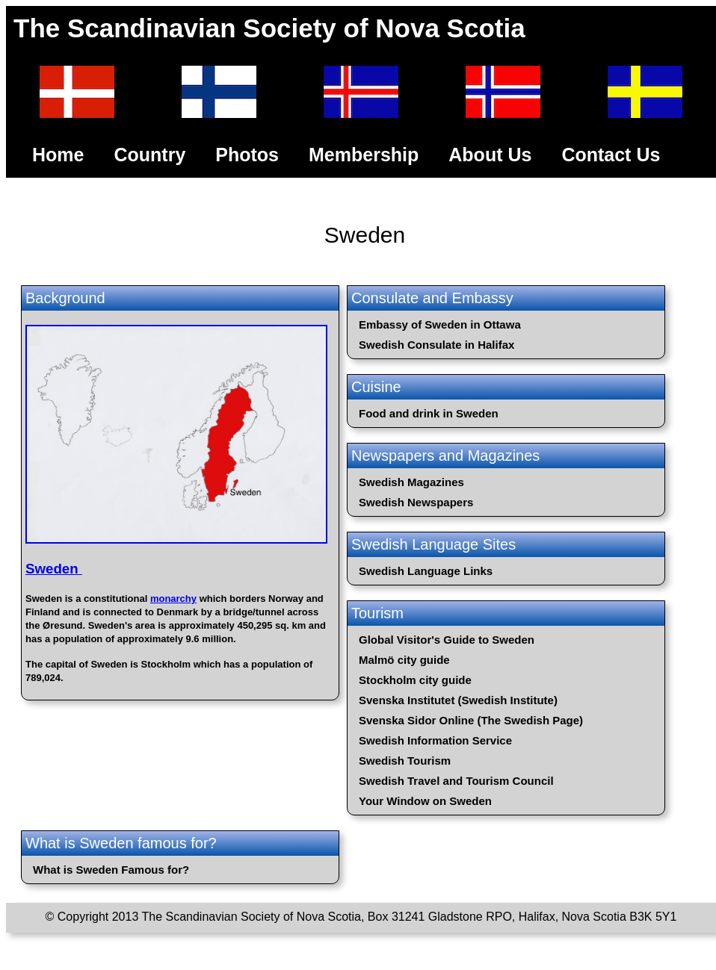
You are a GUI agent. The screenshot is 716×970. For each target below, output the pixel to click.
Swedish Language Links (426, 571)
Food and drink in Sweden (429, 413)
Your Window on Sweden (425, 801)
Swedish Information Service (435, 740)
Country (149, 154)
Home (58, 154)
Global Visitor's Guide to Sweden (446, 639)
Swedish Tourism (405, 760)
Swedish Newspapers (416, 502)
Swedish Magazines (411, 482)
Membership (364, 154)
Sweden (53, 568)
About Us (489, 154)
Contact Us (610, 154)
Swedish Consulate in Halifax (436, 344)
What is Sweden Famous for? (111, 869)
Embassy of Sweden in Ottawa (440, 324)
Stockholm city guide (415, 680)
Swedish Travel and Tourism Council (456, 780)
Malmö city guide (404, 659)
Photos (247, 154)
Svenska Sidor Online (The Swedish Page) (471, 720)
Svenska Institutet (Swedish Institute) (458, 700)
